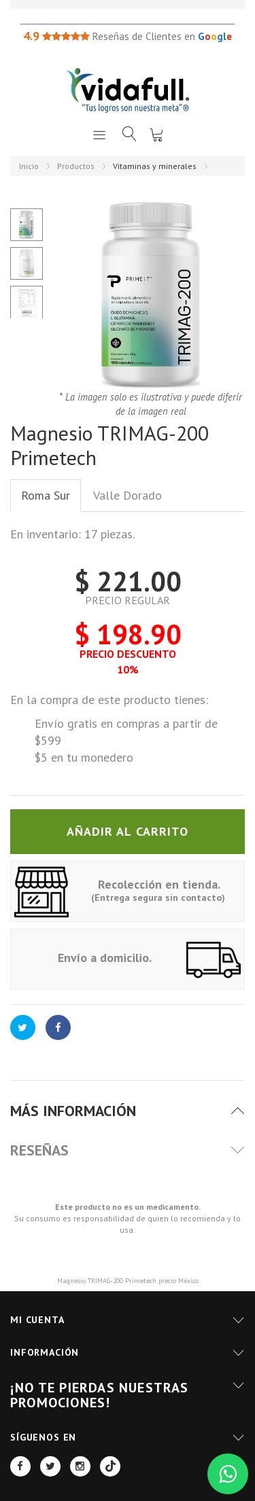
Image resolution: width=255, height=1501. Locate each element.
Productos (76, 166)
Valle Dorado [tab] (127, 495)
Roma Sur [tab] (45, 495)
